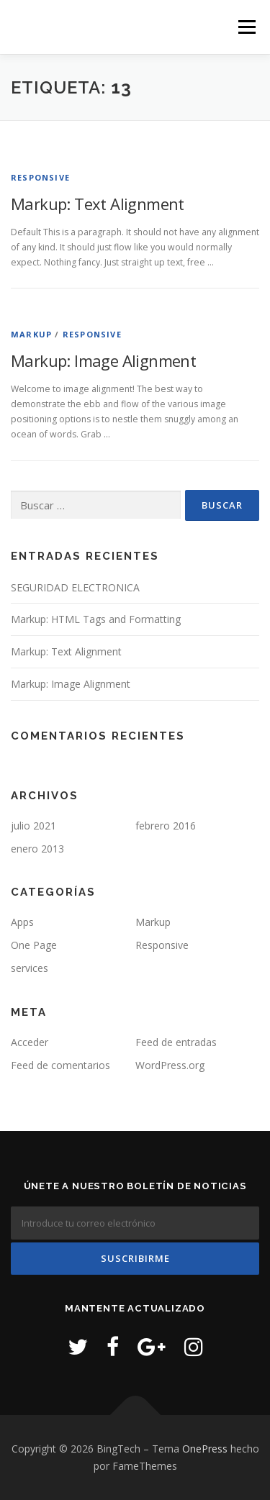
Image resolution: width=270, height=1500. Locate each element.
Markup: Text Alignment (97, 203)
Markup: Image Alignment (103, 360)
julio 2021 (33, 825)
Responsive (40, 177)
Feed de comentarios (60, 1065)
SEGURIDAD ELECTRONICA (75, 587)
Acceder (29, 1042)
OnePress (205, 1448)
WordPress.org (169, 1065)
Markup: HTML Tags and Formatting (96, 619)
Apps (22, 922)
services (29, 968)
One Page (34, 945)
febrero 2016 (165, 825)
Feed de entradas (176, 1042)
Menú (246, 27)
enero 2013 (37, 848)
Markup (31, 334)
